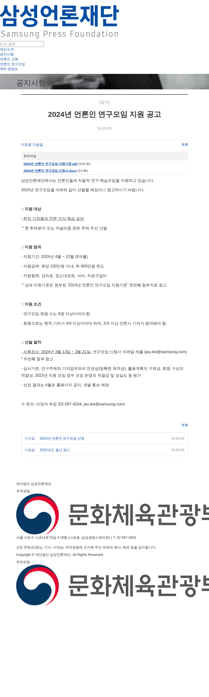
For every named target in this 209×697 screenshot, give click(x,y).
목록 (184, 145)
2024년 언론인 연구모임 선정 (62, 438)
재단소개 (7, 49)
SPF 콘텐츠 (9, 69)
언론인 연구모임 (12, 64)
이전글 (26, 145)
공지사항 (7, 54)
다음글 (38, 145)
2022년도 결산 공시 (55, 450)
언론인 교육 (9, 59)
